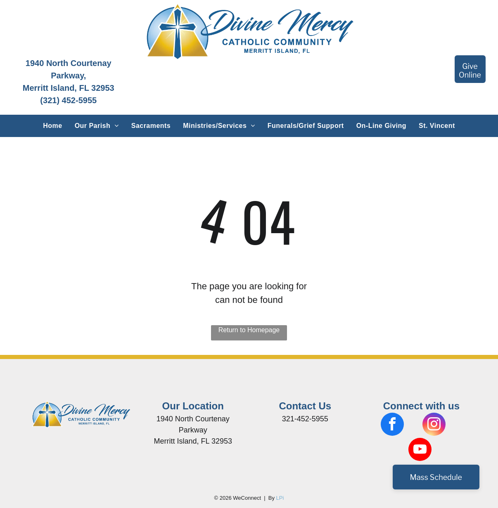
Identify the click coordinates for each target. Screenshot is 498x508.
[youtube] (420, 450)
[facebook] (392, 425)
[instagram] (434, 425)
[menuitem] (52, 126)
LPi (280, 498)
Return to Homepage (249, 329)
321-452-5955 (305, 419)
